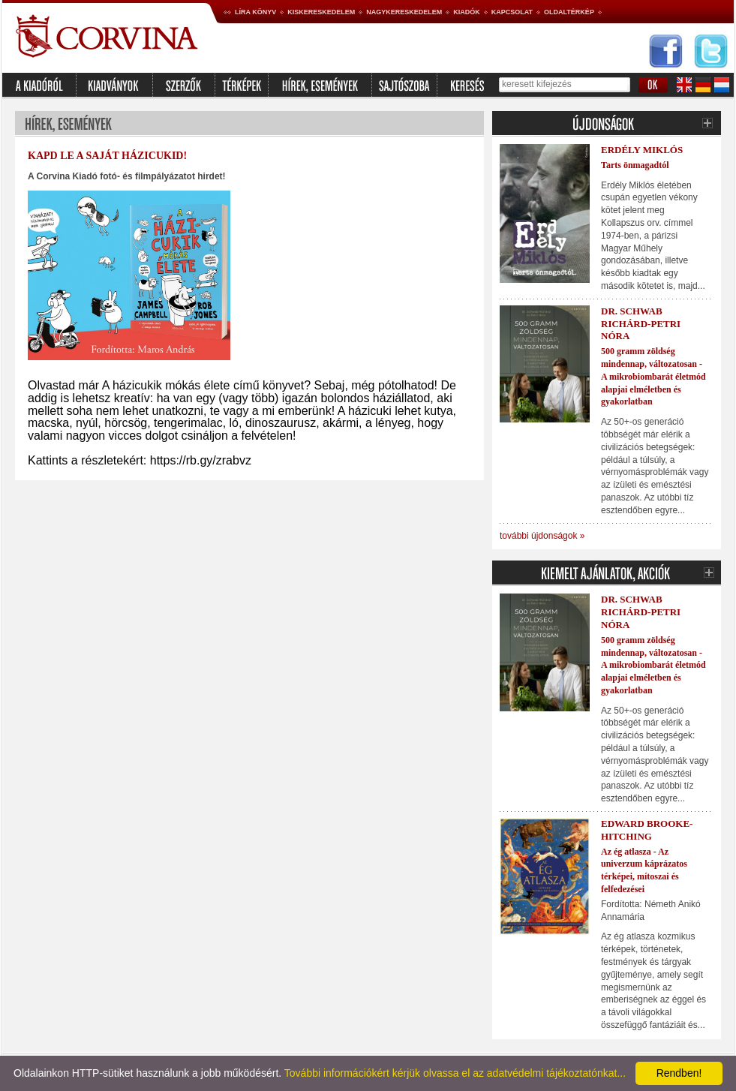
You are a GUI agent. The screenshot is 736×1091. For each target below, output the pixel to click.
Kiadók (466, 12)
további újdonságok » (542, 535)
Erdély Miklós (642, 149)
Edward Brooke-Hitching (646, 830)
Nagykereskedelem (404, 12)
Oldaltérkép (569, 12)
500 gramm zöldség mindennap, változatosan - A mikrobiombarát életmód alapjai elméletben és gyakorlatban (653, 376)
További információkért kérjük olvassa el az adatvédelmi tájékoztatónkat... (455, 1073)
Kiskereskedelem (321, 12)
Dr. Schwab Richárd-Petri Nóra (640, 323)
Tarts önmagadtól (635, 165)
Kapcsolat (512, 12)
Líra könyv (255, 12)
